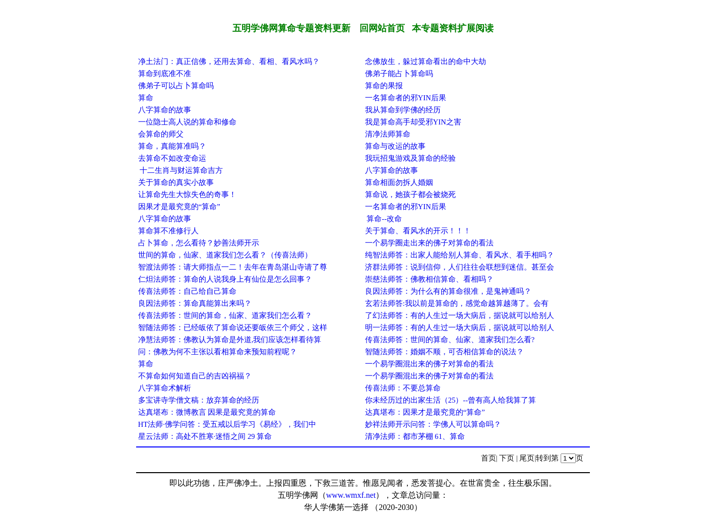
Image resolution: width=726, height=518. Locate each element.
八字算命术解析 (164, 388)
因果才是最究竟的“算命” (179, 207)
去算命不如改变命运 (172, 158)
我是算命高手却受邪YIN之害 (413, 122)
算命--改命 (383, 219)
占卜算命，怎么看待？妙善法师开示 (198, 243)
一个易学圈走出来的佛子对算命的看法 (429, 243)
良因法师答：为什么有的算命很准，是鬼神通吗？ (448, 291)
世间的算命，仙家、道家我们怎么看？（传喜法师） (225, 255)
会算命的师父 (161, 134)
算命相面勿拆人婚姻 (399, 182)
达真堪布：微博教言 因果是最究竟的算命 (207, 412)
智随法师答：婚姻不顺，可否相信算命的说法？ (444, 352)
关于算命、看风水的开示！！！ (418, 231)
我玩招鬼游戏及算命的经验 (410, 158)
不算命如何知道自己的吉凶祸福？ (195, 376)
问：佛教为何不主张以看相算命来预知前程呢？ (217, 352)
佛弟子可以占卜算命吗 (176, 86)
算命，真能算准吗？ (172, 146)
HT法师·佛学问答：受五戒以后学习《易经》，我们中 (227, 424)
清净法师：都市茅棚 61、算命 (415, 436)
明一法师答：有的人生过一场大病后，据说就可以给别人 (459, 327)
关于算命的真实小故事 (176, 182)
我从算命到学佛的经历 (403, 110)
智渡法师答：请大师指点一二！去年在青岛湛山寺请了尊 (232, 267)
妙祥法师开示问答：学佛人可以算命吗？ (433, 424)
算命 (145, 98)
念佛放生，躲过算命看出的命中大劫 (425, 61)
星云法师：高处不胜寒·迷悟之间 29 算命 (205, 436)
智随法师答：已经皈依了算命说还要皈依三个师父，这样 (232, 327)
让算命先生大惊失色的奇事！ (187, 194)
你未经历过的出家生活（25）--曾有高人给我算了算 (450, 400)
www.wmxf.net (351, 495)
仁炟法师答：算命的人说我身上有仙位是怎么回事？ (225, 279)
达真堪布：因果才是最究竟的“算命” (425, 412)
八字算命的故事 (164, 110)
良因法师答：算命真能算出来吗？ (195, 303)
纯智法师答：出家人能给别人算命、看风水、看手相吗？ (459, 255)
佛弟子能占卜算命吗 (399, 74)
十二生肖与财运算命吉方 (180, 170)
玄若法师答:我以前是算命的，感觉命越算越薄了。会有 (457, 303)
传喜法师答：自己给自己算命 (187, 291)
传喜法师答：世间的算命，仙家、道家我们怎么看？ (225, 315)
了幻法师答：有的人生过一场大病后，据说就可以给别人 (459, 315)
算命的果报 (384, 86)
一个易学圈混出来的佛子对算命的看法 (429, 364)
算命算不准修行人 (168, 231)
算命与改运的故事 (395, 146)
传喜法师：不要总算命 (403, 388)
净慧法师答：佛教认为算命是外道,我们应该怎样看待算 (230, 340)
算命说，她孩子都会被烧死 (410, 194)
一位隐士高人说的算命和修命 (187, 122)
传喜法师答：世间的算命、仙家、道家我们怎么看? (450, 340)
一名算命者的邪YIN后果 (405, 98)
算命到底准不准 (164, 74)
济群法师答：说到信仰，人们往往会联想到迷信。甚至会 (459, 267)
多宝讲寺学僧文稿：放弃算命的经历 (198, 400)
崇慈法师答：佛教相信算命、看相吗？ (429, 279)
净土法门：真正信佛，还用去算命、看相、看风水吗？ (229, 61)
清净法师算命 (387, 134)
